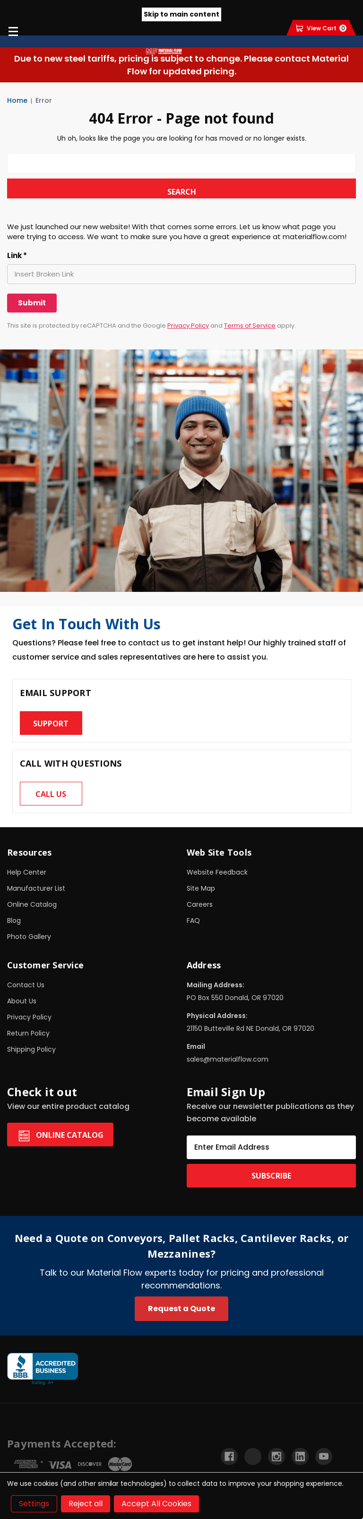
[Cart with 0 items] (321, 28)
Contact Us (25, 985)
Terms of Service (250, 325)
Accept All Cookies (156, 1503)
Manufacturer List (36, 888)
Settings (34, 1503)
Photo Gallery (29, 936)
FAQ (193, 920)
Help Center (26, 872)
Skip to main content (181, 14)
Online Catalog (32, 904)
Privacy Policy (188, 325)
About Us (21, 1001)
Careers (200, 904)
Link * (17, 255)
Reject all (86, 1503)
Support (51, 723)
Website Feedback (217, 872)
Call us (50, 794)
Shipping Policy (31, 1049)
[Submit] (32, 303)
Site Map (201, 888)
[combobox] (181, 163)
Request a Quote (181, 1308)
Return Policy (28, 1033)
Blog (14, 920)
